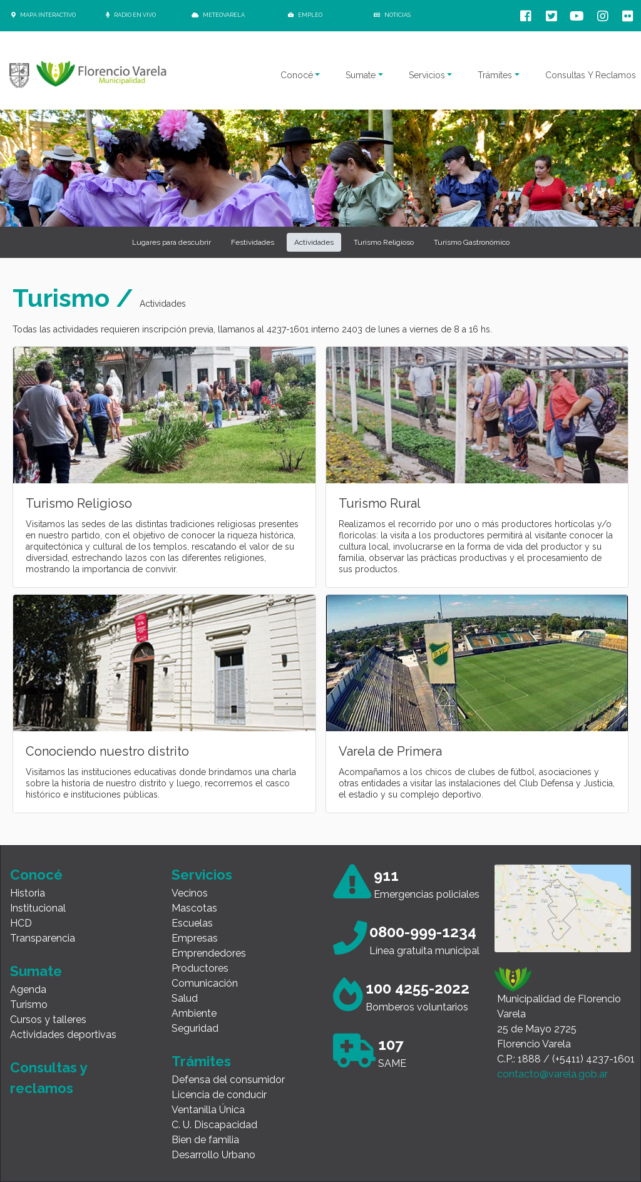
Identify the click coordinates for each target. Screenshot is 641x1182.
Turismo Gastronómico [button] (472, 242)
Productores (200, 968)
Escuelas (192, 923)
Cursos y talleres (48, 1019)
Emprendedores (209, 953)
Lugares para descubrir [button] (171, 242)
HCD (21, 923)
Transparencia (42, 938)
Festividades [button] (252, 242)
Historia (27, 893)
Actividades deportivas (63, 1035)
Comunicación (205, 983)
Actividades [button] (314, 242)
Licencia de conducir (219, 1095)
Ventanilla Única (208, 1110)
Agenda (28, 989)
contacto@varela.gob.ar (552, 1074)
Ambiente (194, 1013)
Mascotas (194, 908)
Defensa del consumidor (228, 1080)
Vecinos (190, 893)
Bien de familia (205, 1140)
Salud (185, 998)
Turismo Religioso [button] (384, 242)
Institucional (38, 908)
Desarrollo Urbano (213, 1155)
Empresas (195, 938)
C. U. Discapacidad (214, 1125)
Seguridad (195, 1028)
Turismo (29, 1004)
